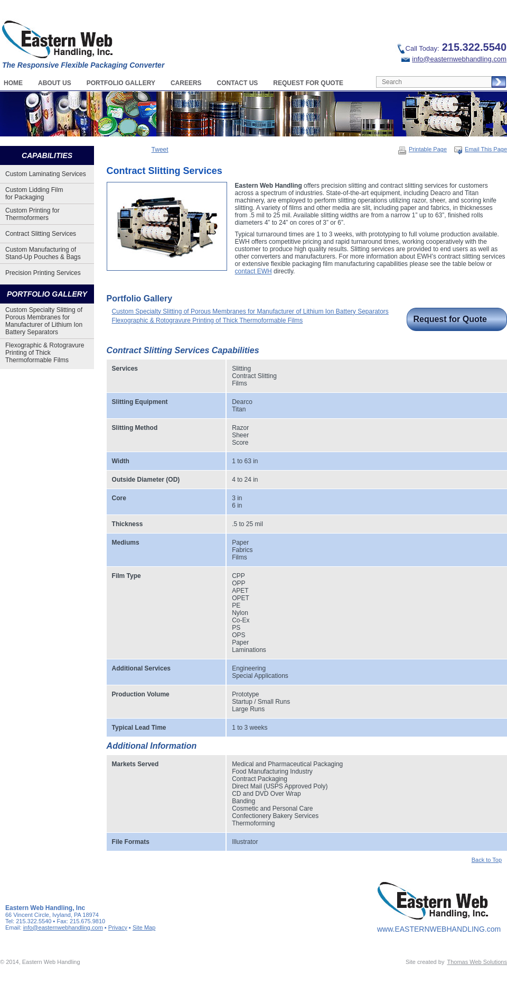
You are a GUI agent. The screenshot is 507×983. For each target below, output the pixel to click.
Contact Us (237, 83)
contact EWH (253, 271)
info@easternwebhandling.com (453, 59)
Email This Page (480, 149)
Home (13, 83)
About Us (54, 83)
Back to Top (487, 860)
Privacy (117, 927)
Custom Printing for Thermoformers (32, 214)
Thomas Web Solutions (477, 962)
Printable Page (422, 149)
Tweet (160, 149)
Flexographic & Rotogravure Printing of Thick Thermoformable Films (44, 353)
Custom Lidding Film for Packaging (34, 193)
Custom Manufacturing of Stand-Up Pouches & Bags (43, 253)
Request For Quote (308, 83)
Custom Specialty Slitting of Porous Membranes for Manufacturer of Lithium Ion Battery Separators (43, 321)
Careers (186, 83)
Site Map (144, 927)
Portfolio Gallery (121, 83)
